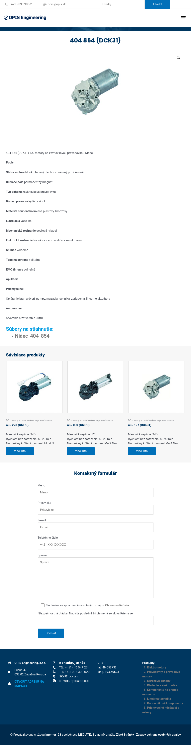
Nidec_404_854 (32, 336)
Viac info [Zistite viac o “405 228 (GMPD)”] (20, 451)
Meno (41, 485)
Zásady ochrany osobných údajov (158, 734)
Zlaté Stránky (125, 734)
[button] (183, 18)
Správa (42, 555)
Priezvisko (44, 503)
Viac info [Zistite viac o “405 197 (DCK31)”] (142, 451)
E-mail (42, 520)
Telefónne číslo (48, 537)
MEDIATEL (85, 734)
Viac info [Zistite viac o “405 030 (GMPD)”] (81, 451)
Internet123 (53, 734)
